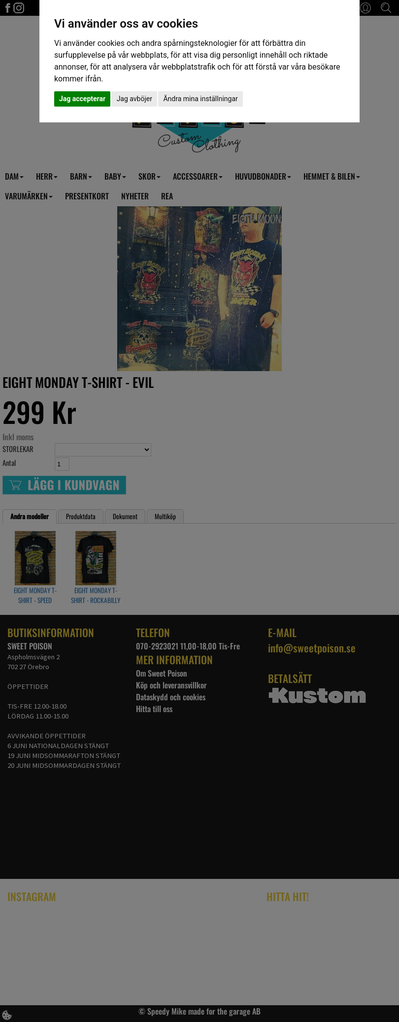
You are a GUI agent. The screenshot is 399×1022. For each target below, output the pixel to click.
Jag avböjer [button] (134, 99)
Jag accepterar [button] (82, 99)
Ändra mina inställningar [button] (200, 99)
